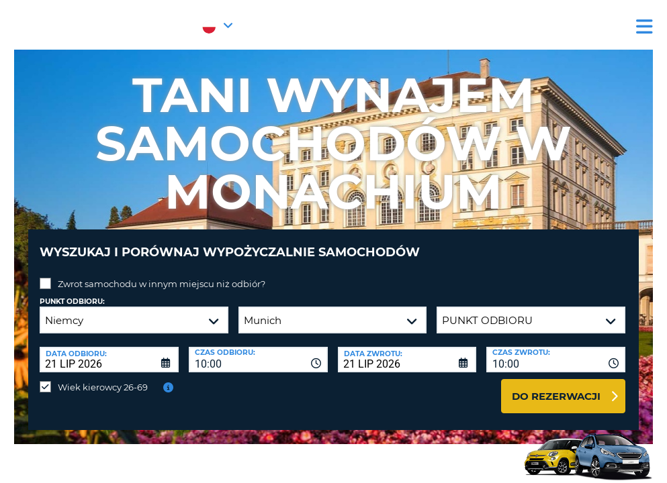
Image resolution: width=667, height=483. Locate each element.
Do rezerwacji (556, 386)
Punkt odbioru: (72, 291)
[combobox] (258, 349)
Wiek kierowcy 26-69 (103, 377)
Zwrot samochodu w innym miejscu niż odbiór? (161, 273)
